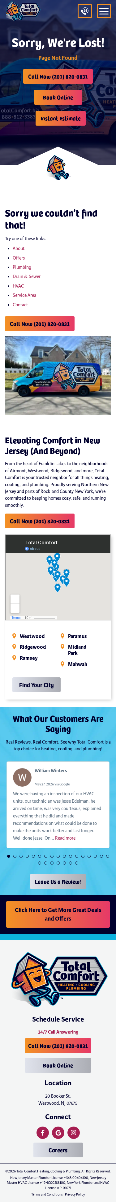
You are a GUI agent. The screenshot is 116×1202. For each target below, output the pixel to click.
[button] (8, 856)
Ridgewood (33, 647)
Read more (65, 838)
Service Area (24, 295)
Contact (20, 305)
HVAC (18, 286)
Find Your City (36, 684)
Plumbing (22, 267)
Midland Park (77, 650)
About (18, 248)
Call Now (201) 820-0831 (58, 76)
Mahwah (77, 664)
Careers (58, 1150)
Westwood (32, 636)
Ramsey (29, 658)
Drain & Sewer (27, 276)
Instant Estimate (61, 118)
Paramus (77, 636)
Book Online (58, 97)
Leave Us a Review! (58, 881)
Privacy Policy (75, 1194)
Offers (19, 258)
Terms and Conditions (47, 1194)
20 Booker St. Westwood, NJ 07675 (58, 1099)
